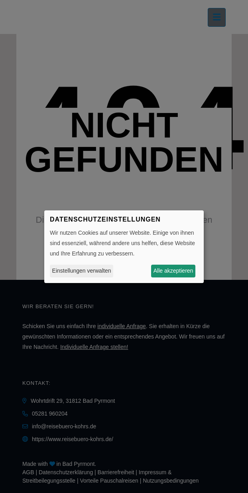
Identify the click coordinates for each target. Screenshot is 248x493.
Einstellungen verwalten (81, 270)
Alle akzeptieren (173, 270)
